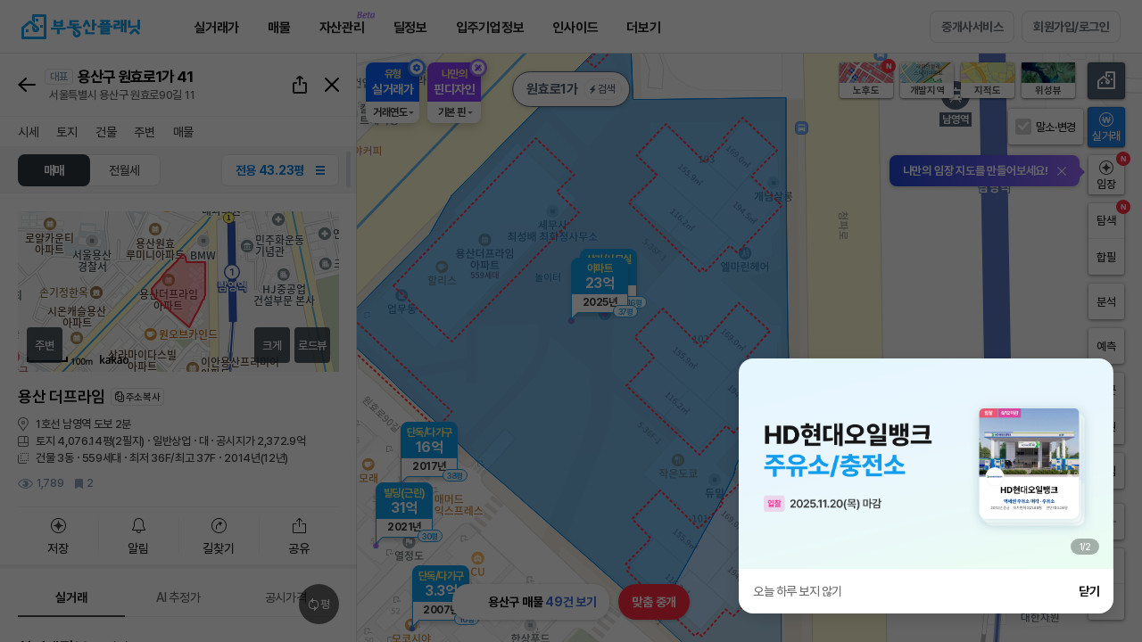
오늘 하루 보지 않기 (797, 591)
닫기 (1089, 591)
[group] (926, 463)
